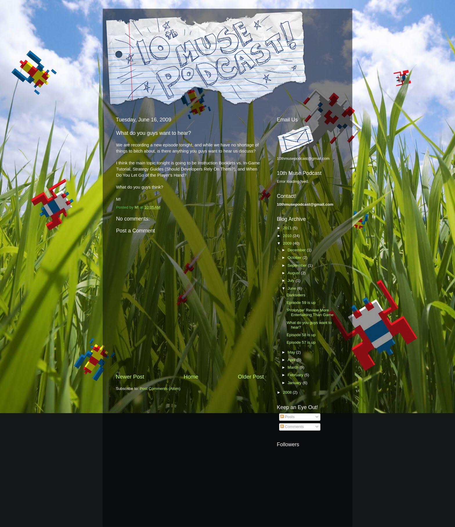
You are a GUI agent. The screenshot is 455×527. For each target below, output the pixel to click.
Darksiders (296, 295)
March (293, 367)
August (294, 273)
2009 (288, 243)
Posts (287, 417)
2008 (288, 392)
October (295, 257)
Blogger (258, 515)
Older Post (251, 377)
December (297, 250)
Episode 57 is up (301, 342)
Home (191, 377)
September (298, 265)
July (292, 280)
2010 (288, 236)
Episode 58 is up (301, 335)
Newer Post (130, 377)
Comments (292, 426)
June (292, 288)
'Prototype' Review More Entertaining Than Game (310, 312)
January (295, 383)
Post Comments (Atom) (160, 388)
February (296, 375)
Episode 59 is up (301, 302)
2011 (288, 228)
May (292, 352)
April (292, 360)
